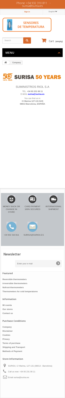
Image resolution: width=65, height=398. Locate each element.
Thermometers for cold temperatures (20, 291)
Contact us (7, 313)
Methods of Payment (12, 351)
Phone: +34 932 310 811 (31, 3)
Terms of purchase (11, 343)
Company (7, 327)
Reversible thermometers (14, 279)
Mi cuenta (7, 305)
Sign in (27, 12)
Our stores (7, 309)
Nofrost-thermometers (13, 287)
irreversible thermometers (14, 283)
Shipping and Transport (13, 347)
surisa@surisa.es (32, 5)
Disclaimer (7, 331)
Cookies (6, 335)
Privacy (6, 339)
